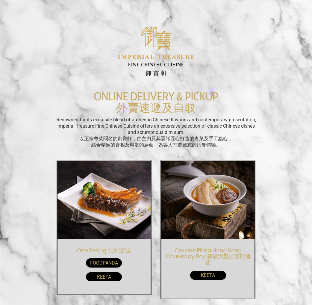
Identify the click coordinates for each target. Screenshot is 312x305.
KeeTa (104, 277)
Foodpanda (104, 263)
